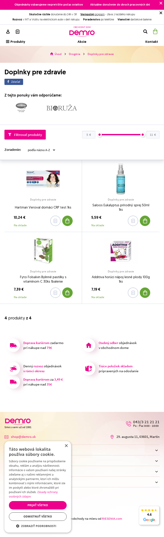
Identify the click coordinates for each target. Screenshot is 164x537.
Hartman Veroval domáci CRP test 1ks (43, 207)
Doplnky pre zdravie (43, 200)
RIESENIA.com (112, 519)
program (92, 14)
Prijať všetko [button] (38, 505)
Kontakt (151, 42)
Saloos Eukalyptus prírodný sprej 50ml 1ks (120, 208)
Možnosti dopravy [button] (82, 471)
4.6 (149, 518)
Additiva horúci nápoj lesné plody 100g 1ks (121, 279)
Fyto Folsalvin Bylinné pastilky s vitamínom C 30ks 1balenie (43, 279)
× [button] (66, 446)
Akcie (82, 42)
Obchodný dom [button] (82, 461)
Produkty (15, 42)
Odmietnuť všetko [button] (38, 516)
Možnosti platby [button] (82, 482)
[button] (38, 526)
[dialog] (37, 487)
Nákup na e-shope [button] (82, 450)
